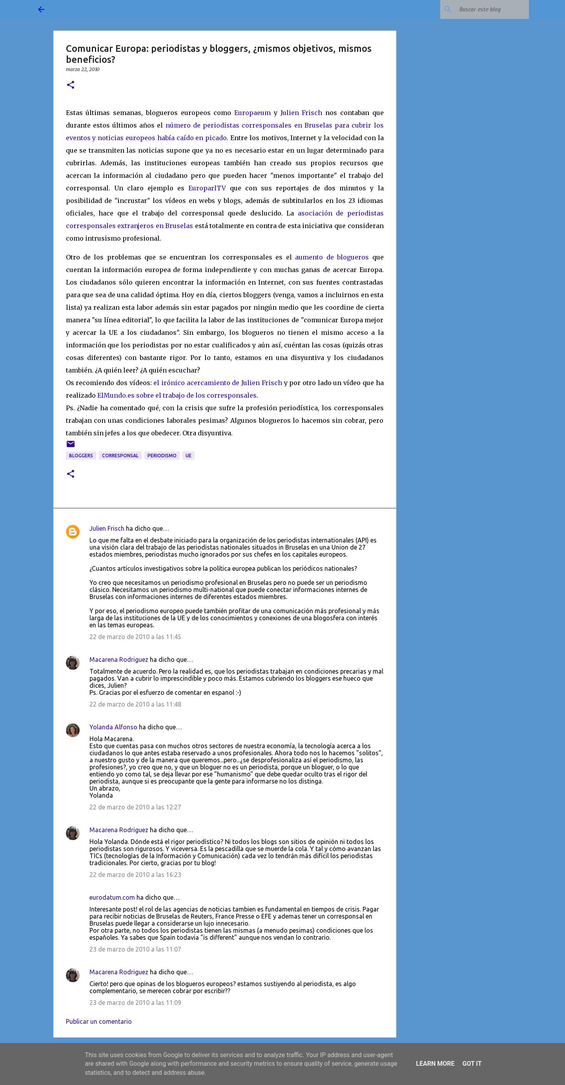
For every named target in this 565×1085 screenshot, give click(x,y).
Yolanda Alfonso (113, 727)
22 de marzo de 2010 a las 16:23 (135, 874)
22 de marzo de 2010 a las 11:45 (135, 636)
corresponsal (120, 455)
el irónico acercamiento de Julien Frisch (217, 383)
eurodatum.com (112, 897)
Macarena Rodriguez (118, 659)
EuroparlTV (207, 188)
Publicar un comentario (99, 1021)
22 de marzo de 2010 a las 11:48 (135, 704)
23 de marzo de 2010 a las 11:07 (135, 949)
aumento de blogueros (332, 257)
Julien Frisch (302, 113)
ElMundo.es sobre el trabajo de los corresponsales (177, 395)
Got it (471, 1063)
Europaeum (252, 113)
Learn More (435, 1063)
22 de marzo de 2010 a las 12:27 (135, 807)
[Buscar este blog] (488, 9)
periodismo (162, 455)
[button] (70, 85)
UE (188, 455)
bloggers (81, 455)
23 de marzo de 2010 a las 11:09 (135, 1002)
